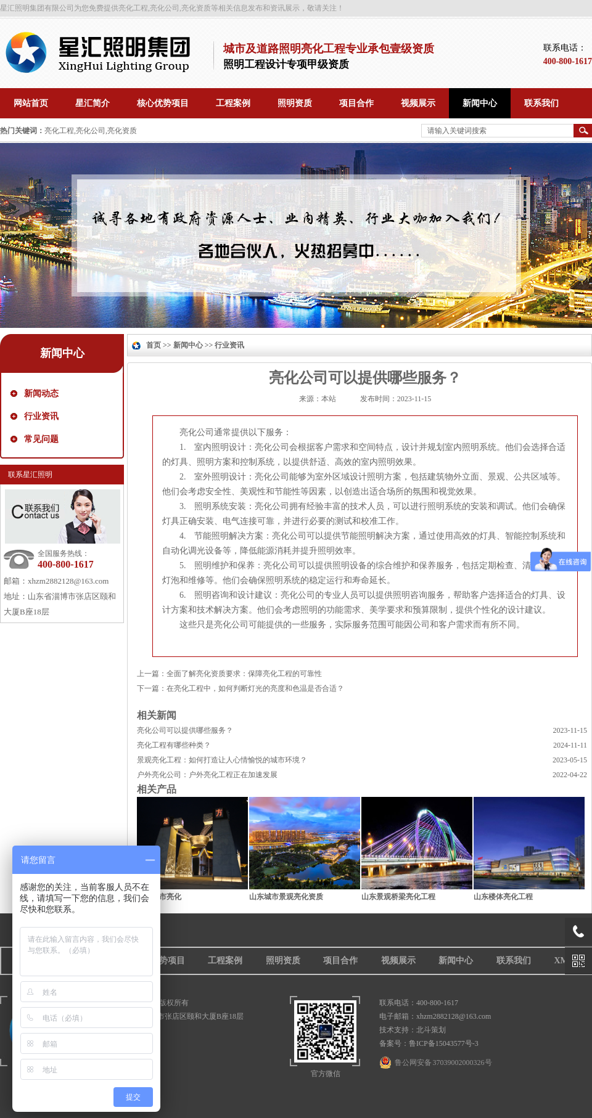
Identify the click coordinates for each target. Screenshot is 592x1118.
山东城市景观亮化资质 (286, 896)
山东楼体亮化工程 (503, 896)
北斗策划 (431, 1030)
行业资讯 (41, 416)
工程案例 (225, 960)
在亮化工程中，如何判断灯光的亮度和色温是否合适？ (255, 688)
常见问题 (41, 439)
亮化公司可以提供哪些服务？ (185, 730)
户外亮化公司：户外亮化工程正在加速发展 (207, 774)
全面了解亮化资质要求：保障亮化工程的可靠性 (244, 673)
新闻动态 (41, 393)
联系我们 (513, 960)
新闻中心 (62, 353)
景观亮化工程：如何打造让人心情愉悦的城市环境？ (222, 760)
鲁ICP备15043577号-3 (444, 1043)
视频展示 (398, 960)
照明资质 (283, 960)
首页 (153, 345)
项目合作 (340, 960)
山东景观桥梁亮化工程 (398, 896)
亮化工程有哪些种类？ (174, 745)
